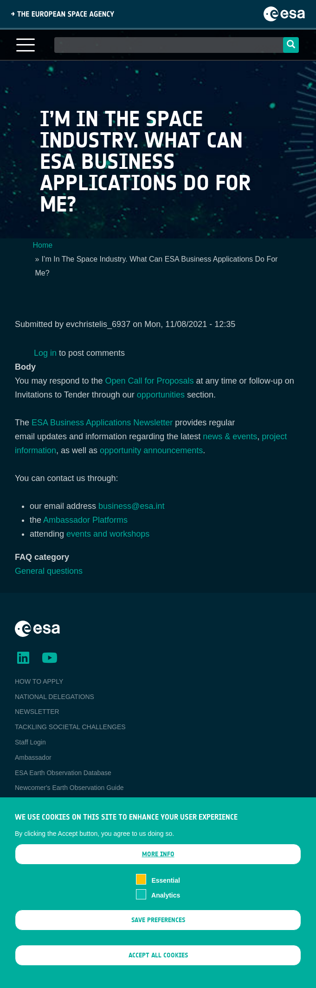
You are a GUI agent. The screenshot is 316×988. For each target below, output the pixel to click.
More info (158, 868)
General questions (49, 571)
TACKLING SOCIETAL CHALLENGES (70, 727)
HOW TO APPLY (39, 681)
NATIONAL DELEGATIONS (54, 696)
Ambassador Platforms (85, 520)
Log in (45, 353)
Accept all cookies (158, 969)
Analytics (165, 909)
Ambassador (33, 757)
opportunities (161, 394)
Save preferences (158, 933)
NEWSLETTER (37, 711)
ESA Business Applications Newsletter (102, 422)
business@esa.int (131, 506)
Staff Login (30, 742)
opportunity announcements (151, 450)
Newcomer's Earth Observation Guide (69, 787)
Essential (165, 894)
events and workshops (107, 534)
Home (43, 245)
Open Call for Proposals (149, 380)
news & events (230, 436)
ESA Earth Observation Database (63, 772)
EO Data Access (38, 803)
